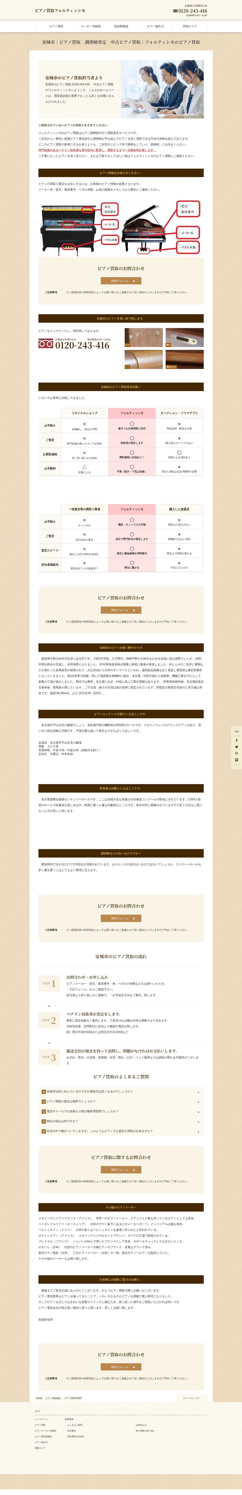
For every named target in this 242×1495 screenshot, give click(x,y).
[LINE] (236, 760)
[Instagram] (236, 754)
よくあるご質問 (74, 1430)
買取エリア (40, 1454)
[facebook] (236, 741)
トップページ (41, 1425)
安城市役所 (45, 1324)
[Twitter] (236, 747)
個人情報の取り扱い (145, 1436)
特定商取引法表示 (75, 1442)
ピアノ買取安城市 (73, 1404)
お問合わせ (141, 1430)
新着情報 (69, 1425)
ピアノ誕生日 (41, 1448)
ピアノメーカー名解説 (45, 1436)
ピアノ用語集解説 (43, 1442)
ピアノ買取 (40, 1430)
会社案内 (71, 1436)
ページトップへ (192, 1404)
